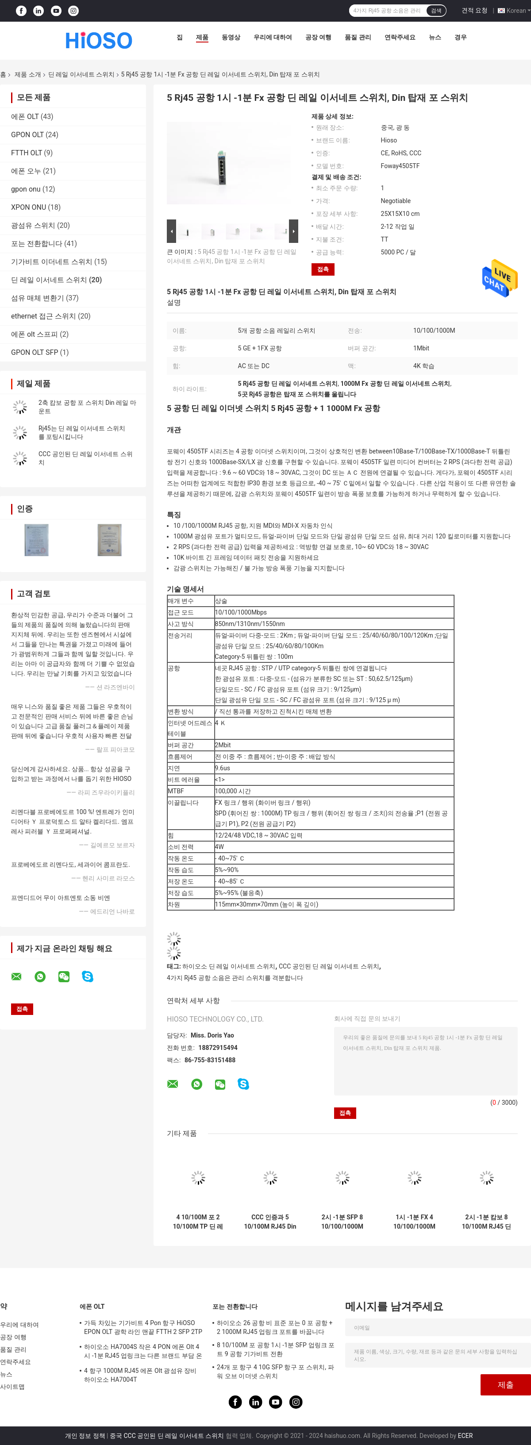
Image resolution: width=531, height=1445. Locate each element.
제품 (202, 37)
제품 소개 (28, 74)
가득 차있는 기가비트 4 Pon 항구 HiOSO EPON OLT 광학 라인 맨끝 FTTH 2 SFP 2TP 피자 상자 (143, 1328)
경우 (460, 37)
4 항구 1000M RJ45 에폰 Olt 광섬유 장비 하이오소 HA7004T (140, 1375)
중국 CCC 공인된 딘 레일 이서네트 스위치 (167, 1435)
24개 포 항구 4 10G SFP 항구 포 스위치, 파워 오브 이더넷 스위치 (275, 1372)
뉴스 (435, 37)
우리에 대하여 (273, 37)
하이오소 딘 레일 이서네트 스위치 (228, 966)
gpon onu (26, 189)
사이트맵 (12, 1386)
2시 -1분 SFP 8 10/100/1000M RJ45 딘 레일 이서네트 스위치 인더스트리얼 (342, 1222)
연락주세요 (400, 37)
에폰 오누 (26, 171)
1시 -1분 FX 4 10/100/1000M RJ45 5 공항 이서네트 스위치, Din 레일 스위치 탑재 (414, 1222)
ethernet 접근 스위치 (43, 316)
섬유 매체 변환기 (37, 298)
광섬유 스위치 (33, 225)
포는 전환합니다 (36, 243)
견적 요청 (475, 10)
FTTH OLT (26, 153)
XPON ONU (28, 207)
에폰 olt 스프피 (34, 334)
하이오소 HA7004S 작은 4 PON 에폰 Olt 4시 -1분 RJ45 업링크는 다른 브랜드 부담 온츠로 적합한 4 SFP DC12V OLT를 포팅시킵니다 (143, 1352)
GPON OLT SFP (34, 352)
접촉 (323, 269)
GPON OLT (27, 135)
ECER (465, 1435)
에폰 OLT (25, 116)
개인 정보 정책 (85, 1435)
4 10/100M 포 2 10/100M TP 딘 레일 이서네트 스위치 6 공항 (198, 1222)
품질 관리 (358, 37)
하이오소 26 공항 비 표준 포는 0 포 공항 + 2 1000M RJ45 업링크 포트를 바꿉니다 (275, 1327)
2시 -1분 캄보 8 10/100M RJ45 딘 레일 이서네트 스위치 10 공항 (486, 1222)
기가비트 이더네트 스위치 (51, 261)
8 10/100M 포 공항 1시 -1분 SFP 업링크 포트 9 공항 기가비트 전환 (276, 1349)
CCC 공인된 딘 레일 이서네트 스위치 (329, 966)
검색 (436, 11)
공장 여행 (318, 37)
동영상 (231, 37)
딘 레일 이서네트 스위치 (81, 74)
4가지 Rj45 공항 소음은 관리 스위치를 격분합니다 (235, 977)
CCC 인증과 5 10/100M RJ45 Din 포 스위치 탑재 (270, 1222)
